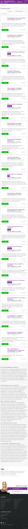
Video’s (2, 508)
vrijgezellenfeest (12, 445)
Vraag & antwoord (17, 501)
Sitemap (15, 507)
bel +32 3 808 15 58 (17, 491)
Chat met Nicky (17, 488)
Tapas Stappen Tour (17, 432)
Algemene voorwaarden (18, 499)
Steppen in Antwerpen (7, 408)
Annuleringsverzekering (5, 501)
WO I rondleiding (8, 418)
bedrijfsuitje (21, 379)
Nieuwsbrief (3, 502)
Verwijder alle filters (19, 11)
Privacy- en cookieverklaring (6, 499)
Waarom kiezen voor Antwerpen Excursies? (9, 475)
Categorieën (16, 502)
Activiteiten (3, 505)
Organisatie (3, 504)
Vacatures (16, 505)
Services (2, 507)
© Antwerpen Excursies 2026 (6, 524)
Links (15, 508)
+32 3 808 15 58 (4, 518)
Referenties (16, 504)
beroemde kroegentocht (6, 441)
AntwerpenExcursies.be (10, 1)
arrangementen (22, 376)
